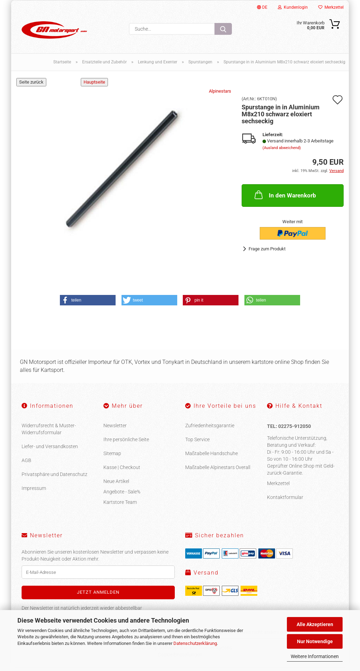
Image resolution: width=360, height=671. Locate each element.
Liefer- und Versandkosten (50, 450)
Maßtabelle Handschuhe (211, 457)
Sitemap (112, 457)
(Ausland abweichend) (282, 152)
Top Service (197, 443)
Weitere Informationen (315, 656)
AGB (26, 464)
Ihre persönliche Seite (126, 443)
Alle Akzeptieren (315, 624)
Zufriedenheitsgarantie (209, 429)
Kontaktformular (285, 501)
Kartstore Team (120, 506)
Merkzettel (331, 7)
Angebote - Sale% (121, 496)
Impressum (34, 492)
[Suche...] (223, 29)
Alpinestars (220, 95)
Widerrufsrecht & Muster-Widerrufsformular (49, 433)
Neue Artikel (116, 485)
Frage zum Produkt (267, 253)
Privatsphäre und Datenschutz (54, 478)
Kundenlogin (293, 7)
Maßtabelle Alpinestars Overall (217, 471)
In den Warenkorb (284, 198)
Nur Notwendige (315, 641)
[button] (88, 304)
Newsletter (115, 429)
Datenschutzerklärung (195, 643)
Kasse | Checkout (121, 471)
